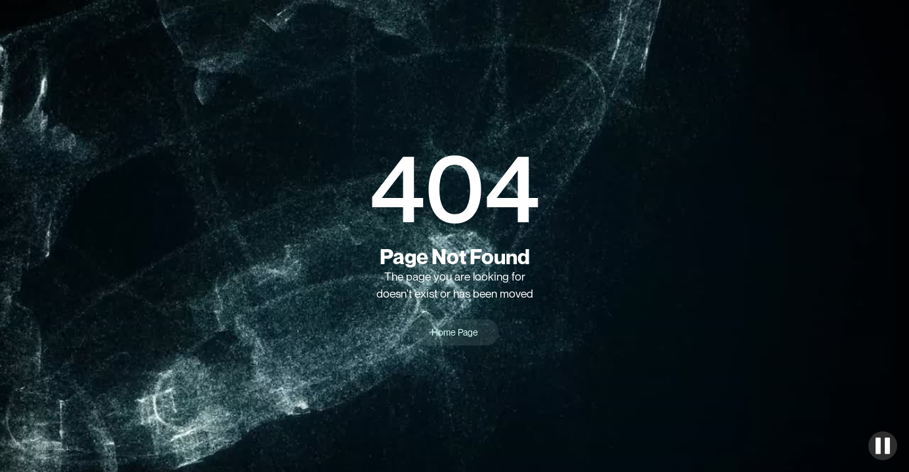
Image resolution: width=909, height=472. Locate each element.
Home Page (455, 332)
